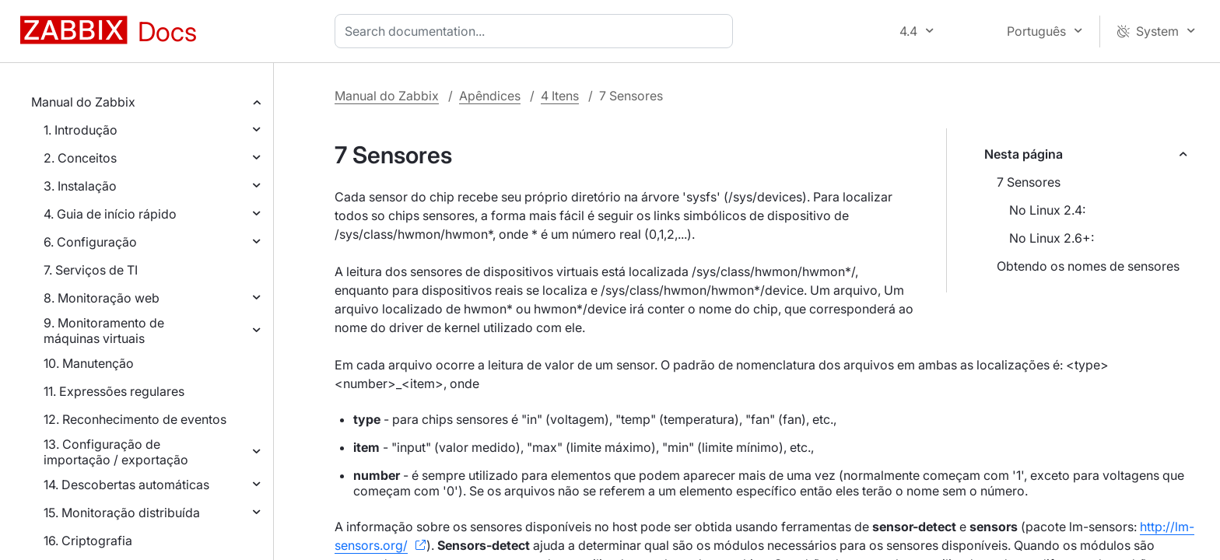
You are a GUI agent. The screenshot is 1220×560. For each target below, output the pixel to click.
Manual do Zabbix (83, 102)
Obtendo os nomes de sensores (1088, 266)
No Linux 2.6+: (1051, 238)
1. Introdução (80, 130)
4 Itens (560, 95)
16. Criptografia (88, 540)
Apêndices (490, 95)
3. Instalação (80, 186)
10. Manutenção (89, 363)
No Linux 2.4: (1047, 210)
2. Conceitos (80, 158)
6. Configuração (90, 242)
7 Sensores (1028, 182)
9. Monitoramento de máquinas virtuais (104, 330)
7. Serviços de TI (91, 270)
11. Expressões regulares (114, 391)
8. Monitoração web (102, 298)
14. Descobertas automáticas (126, 484)
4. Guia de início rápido (110, 214)
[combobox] (537, 31)
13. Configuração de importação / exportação (116, 451)
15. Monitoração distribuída (122, 512)
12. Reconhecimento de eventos (135, 419)
